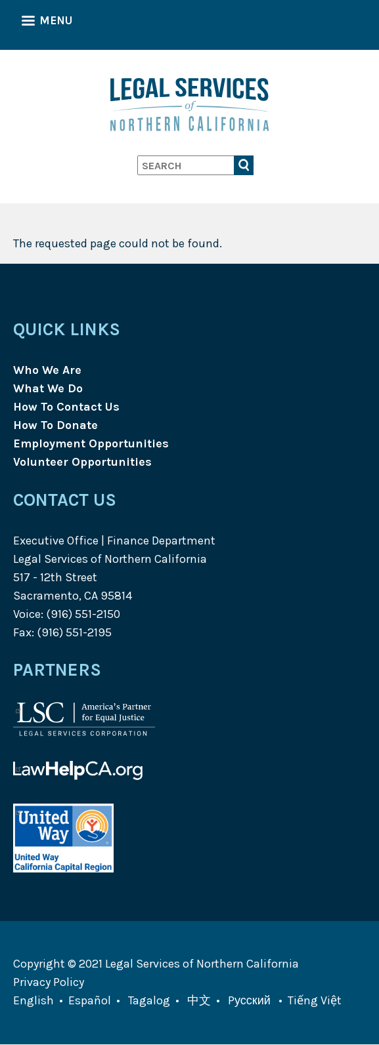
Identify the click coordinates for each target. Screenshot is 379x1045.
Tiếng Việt (315, 1000)
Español (89, 1000)
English (33, 1000)
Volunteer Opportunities (82, 462)
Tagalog (149, 1000)
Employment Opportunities (91, 443)
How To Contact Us (66, 407)
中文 (199, 1000)
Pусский (249, 1000)
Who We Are (47, 370)
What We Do (48, 388)
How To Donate (55, 425)
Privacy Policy (48, 982)
